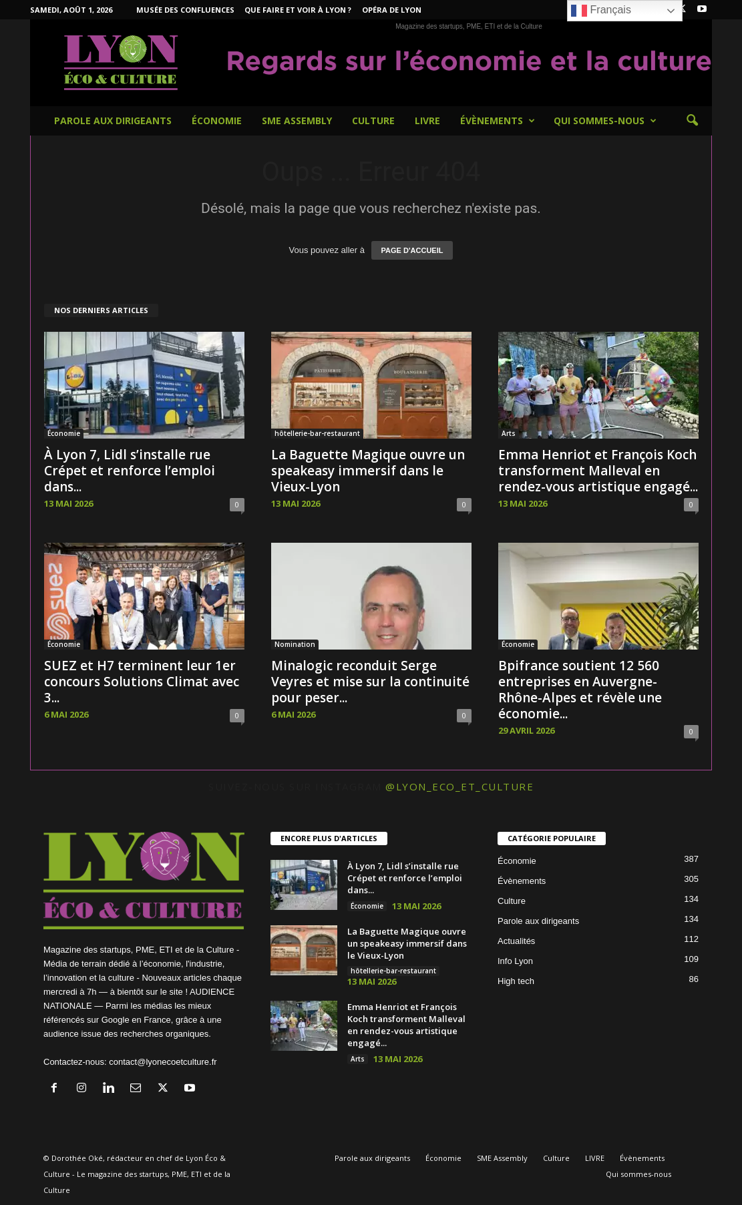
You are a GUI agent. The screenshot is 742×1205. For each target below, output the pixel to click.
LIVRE (427, 120)
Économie (217, 120)
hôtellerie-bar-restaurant (317, 433)
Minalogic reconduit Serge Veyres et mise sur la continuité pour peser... (370, 681)
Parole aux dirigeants (113, 120)
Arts (509, 433)
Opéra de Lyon (391, 10)
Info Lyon (515, 961)
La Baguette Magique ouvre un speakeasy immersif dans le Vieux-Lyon (368, 470)
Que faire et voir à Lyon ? (297, 10)
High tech (516, 981)
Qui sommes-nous (605, 121)
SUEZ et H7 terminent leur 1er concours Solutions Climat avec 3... (141, 681)
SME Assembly (297, 120)
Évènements (497, 121)
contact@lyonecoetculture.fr (162, 1062)
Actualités (516, 941)
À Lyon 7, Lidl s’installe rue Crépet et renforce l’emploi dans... (129, 470)
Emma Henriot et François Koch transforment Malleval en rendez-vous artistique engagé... (598, 470)
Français (601, 11)
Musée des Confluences (185, 10)
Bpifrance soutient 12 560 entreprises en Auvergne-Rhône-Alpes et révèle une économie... (580, 689)
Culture (373, 120)
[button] (692, 121)
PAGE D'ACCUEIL (412, 250)
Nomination (294, 644)
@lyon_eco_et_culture (459, 786)
